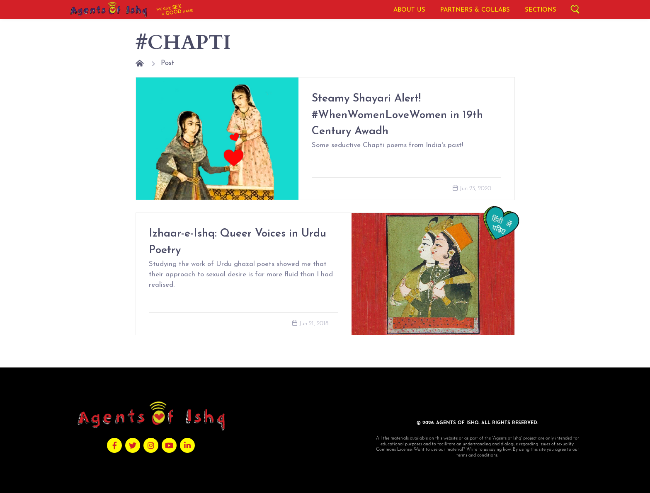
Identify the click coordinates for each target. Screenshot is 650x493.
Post (167, 63)
